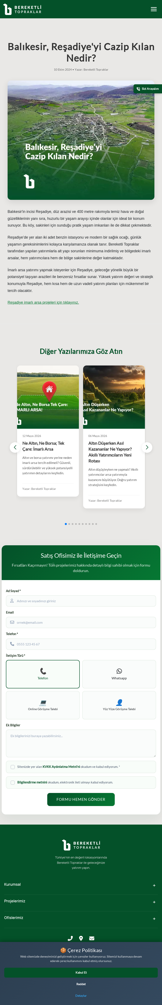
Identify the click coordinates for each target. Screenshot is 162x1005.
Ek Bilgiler (13, 725)
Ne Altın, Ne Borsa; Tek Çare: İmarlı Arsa (43, 446)
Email (10, 612)
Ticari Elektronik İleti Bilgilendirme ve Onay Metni (81, 969)
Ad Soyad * (13, 591)
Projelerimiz (14, 900)
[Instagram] (80, 989)
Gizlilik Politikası (81, 963)
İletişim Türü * (15, 655)
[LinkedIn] (86, 989)
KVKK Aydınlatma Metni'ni (61, 767)
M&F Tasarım (81, 999)
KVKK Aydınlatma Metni (81, 957)
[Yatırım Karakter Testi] (152, 981)
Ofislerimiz (13, 917)
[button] (66, 524)
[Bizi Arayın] (152, 995)
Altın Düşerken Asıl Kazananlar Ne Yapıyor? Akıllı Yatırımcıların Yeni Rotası (110, 452)
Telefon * (12, 634)
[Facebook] (75, 989)
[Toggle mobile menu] (154, 9)
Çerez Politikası (81, 975)
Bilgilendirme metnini (32, 782)
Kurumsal (12, 884)
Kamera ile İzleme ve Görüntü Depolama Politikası (81, 980)
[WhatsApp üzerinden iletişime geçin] (22, 994)
